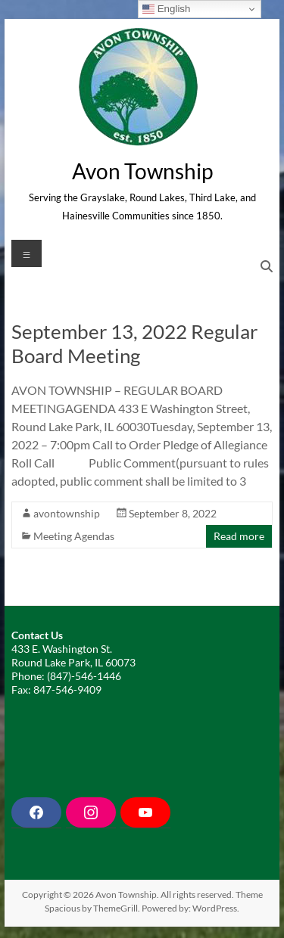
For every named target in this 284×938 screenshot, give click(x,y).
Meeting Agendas (73, 536)
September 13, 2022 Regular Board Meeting (134, 343)
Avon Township (142, 171)
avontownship (66, 513)
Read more (239, 536)
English (166, 9)
